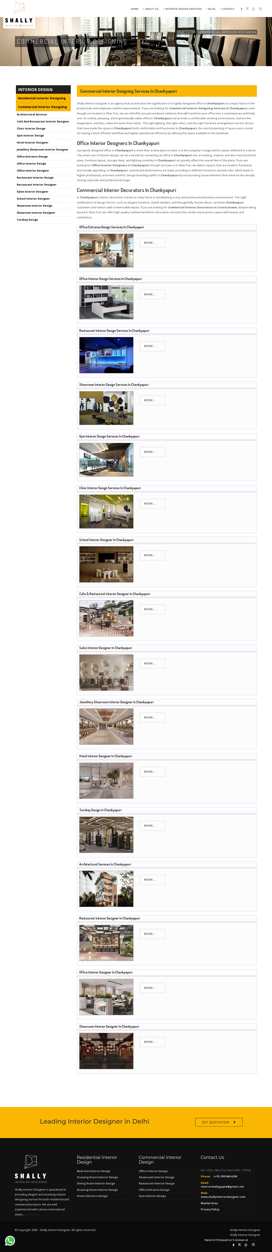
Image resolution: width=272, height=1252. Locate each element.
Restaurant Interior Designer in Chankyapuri (109, 918)
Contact (228, 9)
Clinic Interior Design (31, 129)
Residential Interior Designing (42, 98)
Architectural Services (32, 115)
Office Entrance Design (32, 157)
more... (150, 242)
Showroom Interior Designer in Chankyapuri (109, 1026)
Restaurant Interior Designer (37, 185)
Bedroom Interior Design (93, 1171)
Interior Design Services (183, 9)
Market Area (209, 1203)
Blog (212, 9)
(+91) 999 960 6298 (225, 1176)
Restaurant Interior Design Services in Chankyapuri (114, 330)
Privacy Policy (210, 1209)
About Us (152, 9)
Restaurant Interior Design (35, 178)
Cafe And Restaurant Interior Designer (43, 122)
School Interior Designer (33, 199)
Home (135, 9)
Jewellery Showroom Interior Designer (42, 150)
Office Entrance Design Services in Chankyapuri (111, 227)
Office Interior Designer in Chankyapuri (105, 972)
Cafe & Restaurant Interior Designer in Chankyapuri (114, 594)
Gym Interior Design (30, 136)
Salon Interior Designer (32, 192)
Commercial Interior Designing (42, 107)
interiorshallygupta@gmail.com (222, 1186)
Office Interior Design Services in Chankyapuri (110, 279)
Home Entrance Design (92, 1196)
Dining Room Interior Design (96, 1183)
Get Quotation (215, 1136)
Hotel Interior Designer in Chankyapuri (105, 756)
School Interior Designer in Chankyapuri (106, 540)
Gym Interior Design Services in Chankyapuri (109, 436)
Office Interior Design (31, 164)
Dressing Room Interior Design (97, 1177)
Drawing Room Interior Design (97, 1190)
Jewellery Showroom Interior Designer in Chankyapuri (116, 702)
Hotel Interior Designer (32, 143)
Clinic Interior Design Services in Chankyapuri (110, 488)
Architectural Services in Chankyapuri (105, 864)
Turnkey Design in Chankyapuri (100, 810)
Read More (32, 1214)
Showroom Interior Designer (36, 213)
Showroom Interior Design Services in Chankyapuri (113, 384)
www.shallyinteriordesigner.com (223, 1197)
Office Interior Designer (33, 171)
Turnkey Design (27, 220)
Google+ (254, 1240)
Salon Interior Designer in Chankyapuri (105, 648)
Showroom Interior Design (34, 206)
